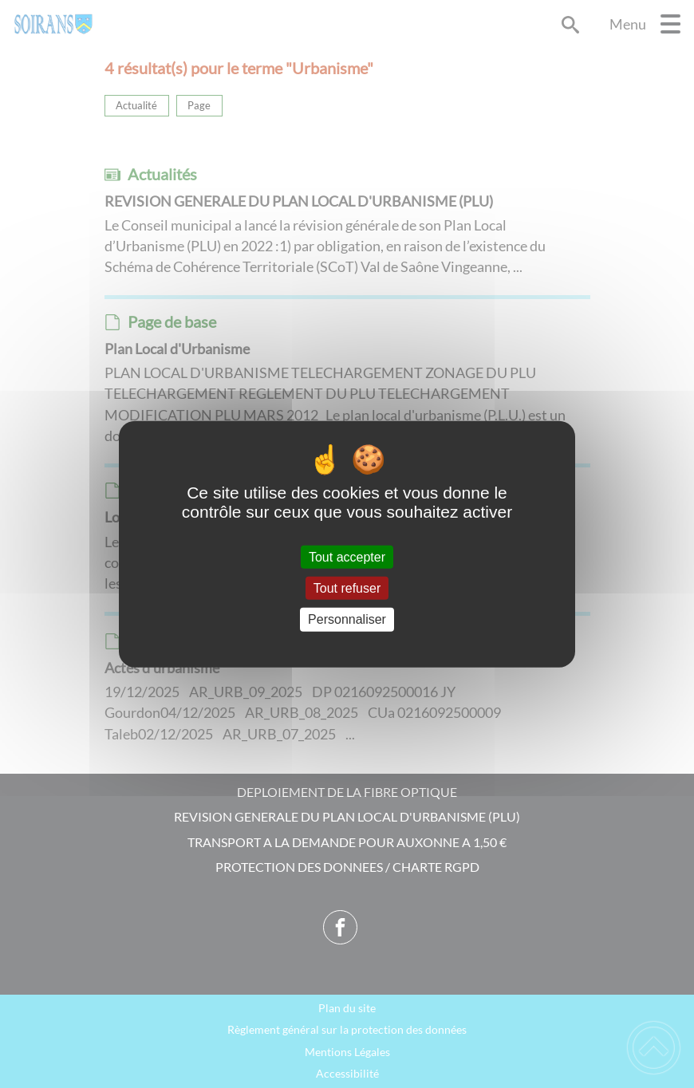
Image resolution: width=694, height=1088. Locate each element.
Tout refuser (347, 588)
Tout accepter (347, 557)
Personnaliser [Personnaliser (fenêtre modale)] (347, 619)
